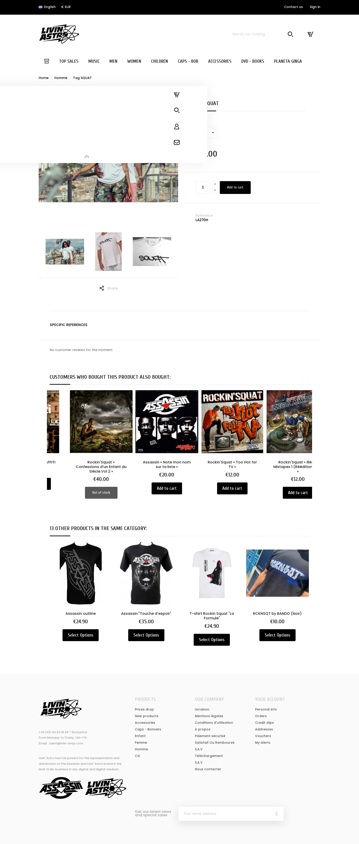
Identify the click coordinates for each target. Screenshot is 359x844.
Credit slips (264, 722)
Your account (270, 699)
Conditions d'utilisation (214, 722)
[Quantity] (203, 187)
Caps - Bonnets (148, 729)
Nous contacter (208, 769)
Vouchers (263, 736)
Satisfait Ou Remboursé (214, 742)
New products (146, 716)
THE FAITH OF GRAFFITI (81, 462)
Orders (261, 716)
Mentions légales (209, 716)
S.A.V (199, 749)
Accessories (145, 722)
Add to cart (235, 187)
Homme (141, 749)
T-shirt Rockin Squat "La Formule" (212, 616)
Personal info (266, 709)
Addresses (264, 729)
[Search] (262, 34)
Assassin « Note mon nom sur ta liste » (212, 464)
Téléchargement (209, 756)
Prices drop (144, 709)
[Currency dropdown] (66, 7)
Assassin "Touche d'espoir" (147, 613)
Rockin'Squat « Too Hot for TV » (277, 464)
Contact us (293, 7)
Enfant (140, 736)
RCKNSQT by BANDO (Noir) (277, 613)
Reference (204, 215)
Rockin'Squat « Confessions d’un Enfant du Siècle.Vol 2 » (146, 467)
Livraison (202, 709)
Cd (137, 756)
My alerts (262, 742)
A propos (202, 729)
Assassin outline (81, 613)
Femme (141, 742)
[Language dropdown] (47, 7)
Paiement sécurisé (210, 736)
